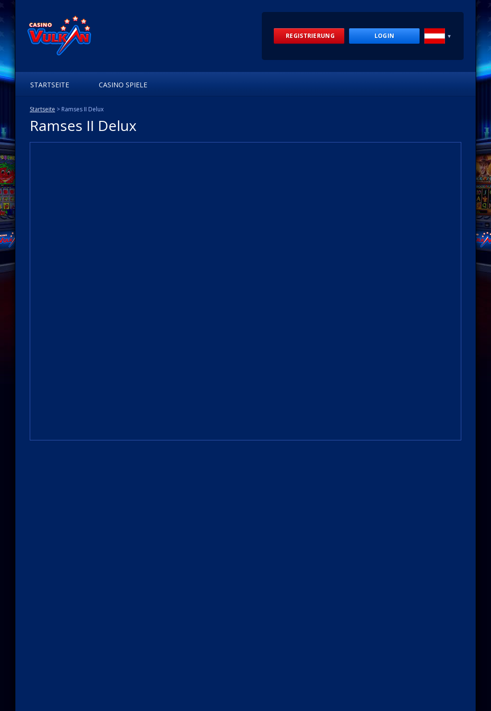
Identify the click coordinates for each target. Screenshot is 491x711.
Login (384, 36)
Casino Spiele (123, 84)
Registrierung (310, 36)
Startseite (49, 84)
